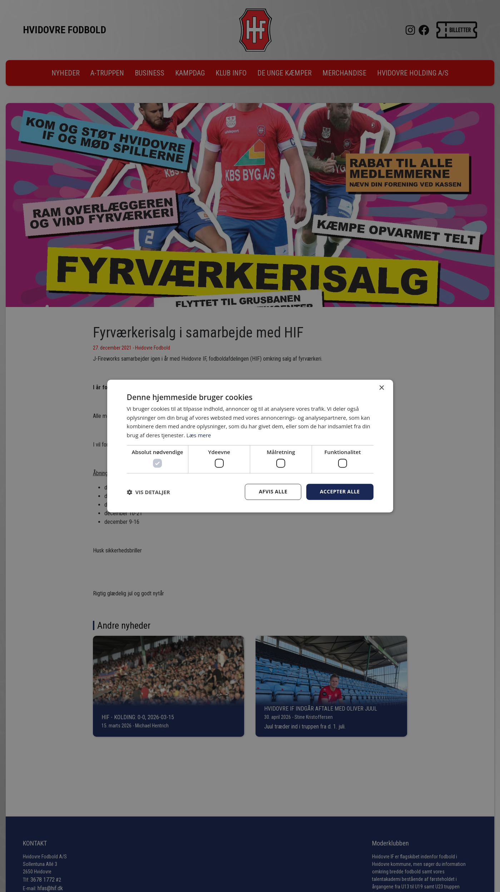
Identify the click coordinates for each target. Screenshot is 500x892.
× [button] (381, 388)
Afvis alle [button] (273, 491)
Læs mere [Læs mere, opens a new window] (199, 435)
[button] (148, 492)
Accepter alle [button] (340, 491)
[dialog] (250, 446)
